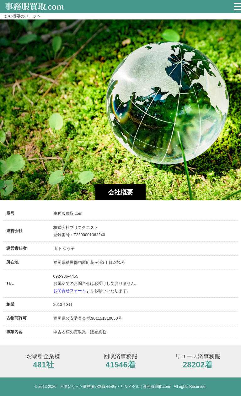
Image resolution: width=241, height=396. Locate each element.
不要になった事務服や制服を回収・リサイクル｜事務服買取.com (115, 386)
